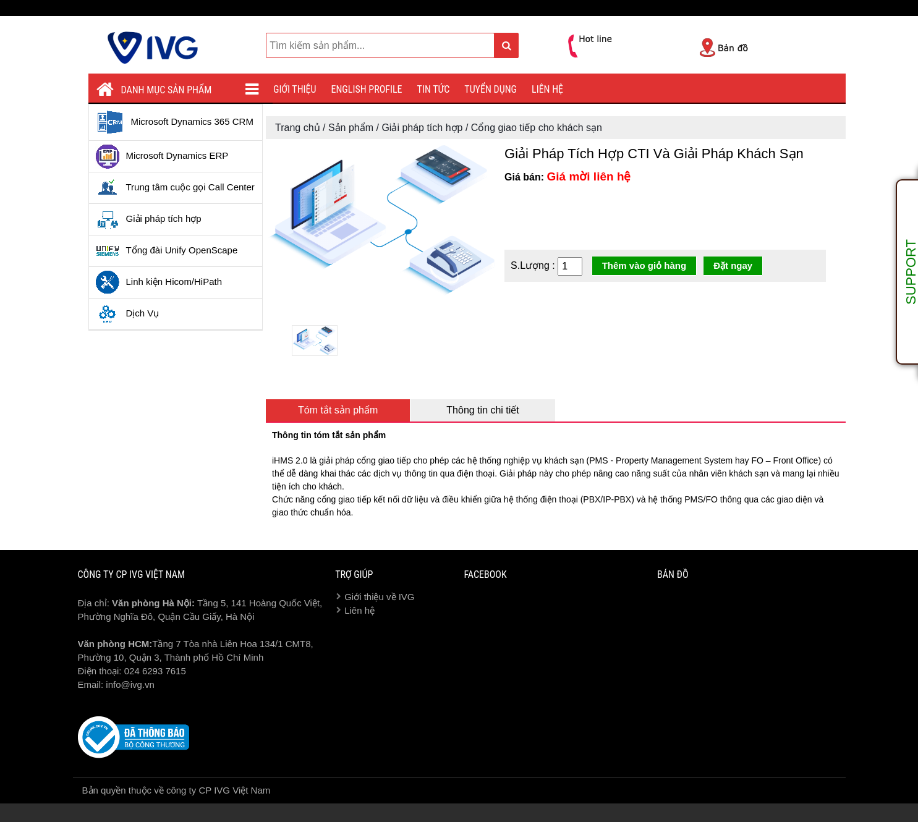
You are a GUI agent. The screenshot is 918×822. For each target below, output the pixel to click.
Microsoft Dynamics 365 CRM (174, 122)
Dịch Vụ (127, 314)
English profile (366, 89)
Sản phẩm (350, 127)
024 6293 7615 (155, 671)
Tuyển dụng (490, 89)
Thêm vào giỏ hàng (644, 265)
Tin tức (433, 89)
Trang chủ (297, 127)
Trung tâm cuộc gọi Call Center (175, 188)
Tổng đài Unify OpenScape (166, 251)
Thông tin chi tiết (482, 410)
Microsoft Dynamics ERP (162, 156)
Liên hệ (547, 89)
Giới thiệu (295, 89)
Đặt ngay (732, 265)
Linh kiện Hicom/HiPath (159, 282)
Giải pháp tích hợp (148, 219)
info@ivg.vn (130, 684)
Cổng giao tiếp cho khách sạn (536, 127)
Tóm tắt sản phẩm (338, 410)
